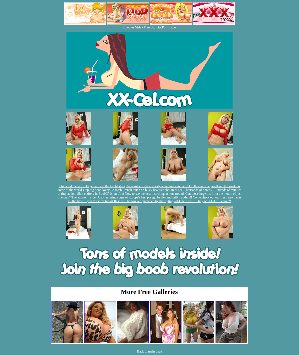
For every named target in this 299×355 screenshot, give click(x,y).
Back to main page (149, 351)
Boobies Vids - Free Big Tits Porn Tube (149, 27)
